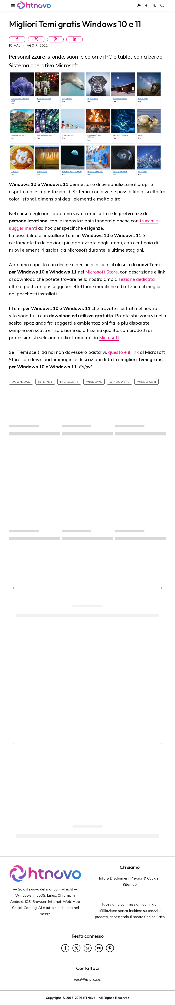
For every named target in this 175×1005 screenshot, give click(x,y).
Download (21, 381)
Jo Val (15, 45)
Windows (94, 381)
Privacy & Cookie (144, 878)
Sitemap (130, 884)
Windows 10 (119, 381)
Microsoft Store (101, 272)
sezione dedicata (136, 279)
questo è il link (123, 352)
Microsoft (109, 337)
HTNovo (89, 998)
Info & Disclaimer (113, 878)
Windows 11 (146, 381)
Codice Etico (154, 916)
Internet (45, 381)
